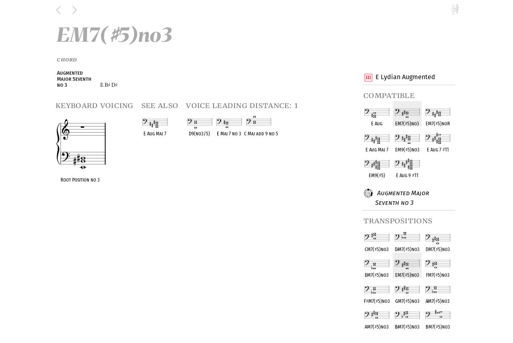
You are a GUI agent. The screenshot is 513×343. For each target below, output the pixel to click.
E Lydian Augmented (405, 77)
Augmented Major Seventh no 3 (402, 197)
